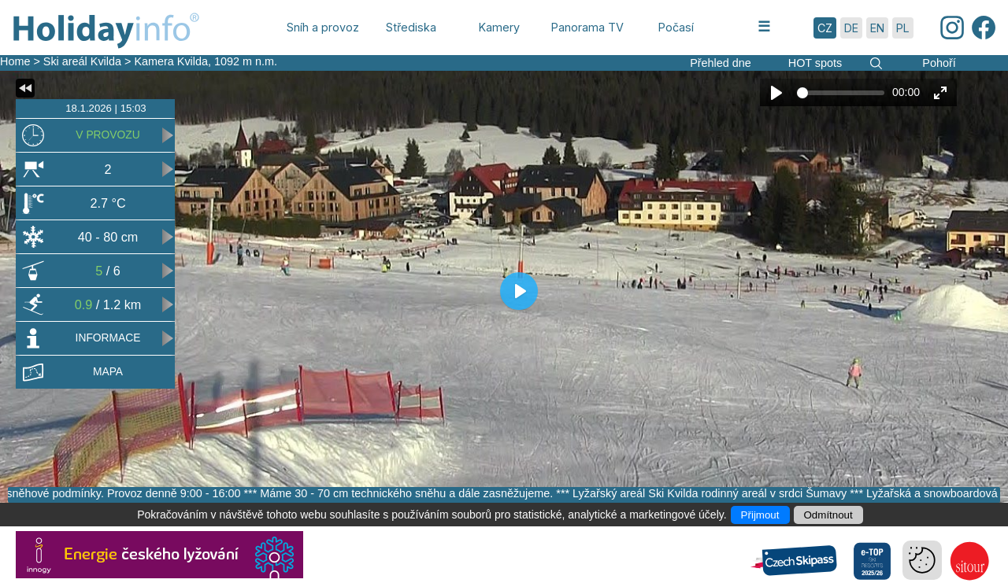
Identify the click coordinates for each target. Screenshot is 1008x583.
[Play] (776, 92)
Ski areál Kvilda (82, 61)
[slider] (840, 93)
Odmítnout (828, 515)
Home (15, 61)
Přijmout (760, 515)
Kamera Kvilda (171, 61)
